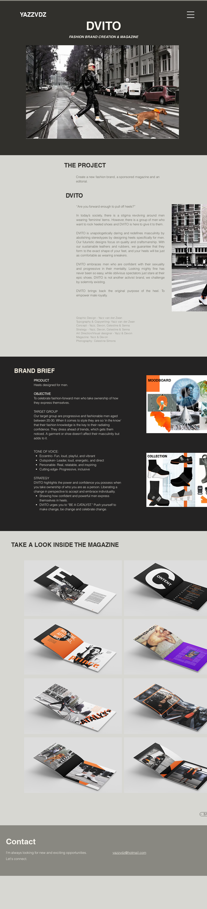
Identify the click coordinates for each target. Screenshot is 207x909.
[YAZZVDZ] (33, 14)
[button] (190, 14)
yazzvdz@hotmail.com (129, 852)
